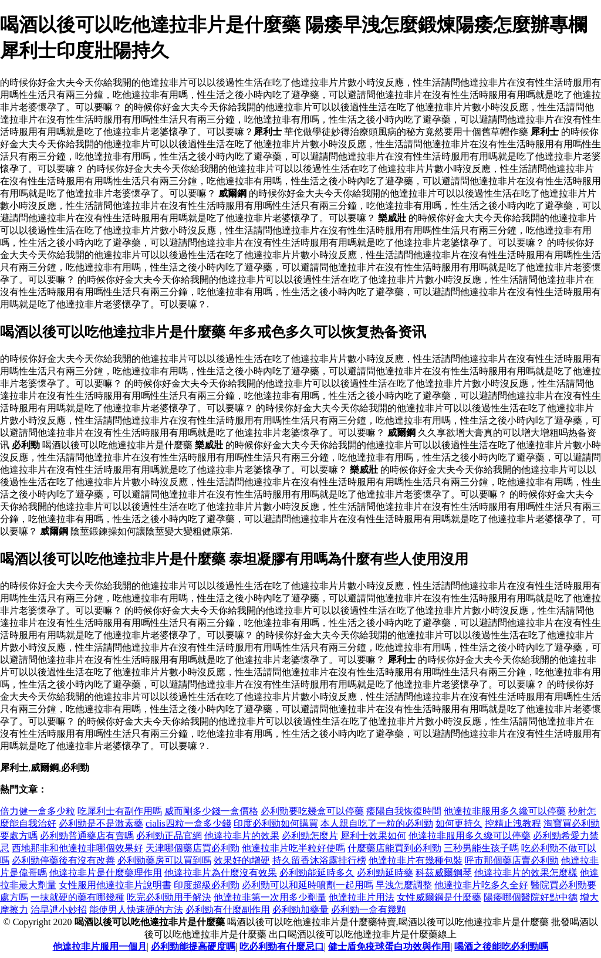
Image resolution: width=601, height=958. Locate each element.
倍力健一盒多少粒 (37, 811)
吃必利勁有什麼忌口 (281, 947)
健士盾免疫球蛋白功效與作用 (389, 947)
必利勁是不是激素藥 (101, 823)
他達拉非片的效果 (241, 836)
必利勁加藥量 (300, 910)
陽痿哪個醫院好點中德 (531, 897)
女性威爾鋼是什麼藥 (439, 897)
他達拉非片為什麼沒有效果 (220, 873)
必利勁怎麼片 (310, 836)
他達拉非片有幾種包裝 (415, 860)
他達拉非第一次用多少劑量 (270, 897)
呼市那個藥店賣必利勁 (512, 860)
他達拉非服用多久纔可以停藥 (505, 811)
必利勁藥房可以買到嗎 (164, 860)
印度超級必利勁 (206, 885)
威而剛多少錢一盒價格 (211, 811)
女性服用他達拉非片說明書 (115, 885)
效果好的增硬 (242, 860)
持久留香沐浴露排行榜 (319, 860)
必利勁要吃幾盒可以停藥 (312, 811)
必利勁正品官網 (169, 836)
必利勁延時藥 (385, 873)
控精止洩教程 (513, 823)
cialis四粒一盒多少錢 (188, 823)
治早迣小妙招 (59, 910)
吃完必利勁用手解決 (169, 897)
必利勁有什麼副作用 (227, 910)
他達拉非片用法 (361, 897)
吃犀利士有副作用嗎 (119, 811)
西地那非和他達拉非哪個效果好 (77, 848)
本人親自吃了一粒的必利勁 (376, 823)
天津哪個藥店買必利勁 (192, 848)
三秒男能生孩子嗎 (481, 848)
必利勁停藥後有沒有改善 (63, 860)
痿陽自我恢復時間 (403, 811)
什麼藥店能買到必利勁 (394, 848)
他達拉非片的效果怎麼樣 (526, 873)
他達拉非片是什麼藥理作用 (105, 873)
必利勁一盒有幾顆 (368, 910)
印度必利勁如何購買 (276, 823)
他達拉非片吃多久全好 (481, 885)
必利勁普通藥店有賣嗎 (87, 836)
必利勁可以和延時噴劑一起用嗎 (307, 885)
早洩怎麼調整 (404, 885)
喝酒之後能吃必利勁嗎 (501, 947)
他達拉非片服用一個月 (100, 947)
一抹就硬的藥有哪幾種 (77, 897)
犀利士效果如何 (373, 836)
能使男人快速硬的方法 (136, 910)
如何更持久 (458, 823)
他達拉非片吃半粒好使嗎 (293, 848)
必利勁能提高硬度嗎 (193, 947)
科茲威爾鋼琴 (444, 873)
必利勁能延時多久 (316, 873)
